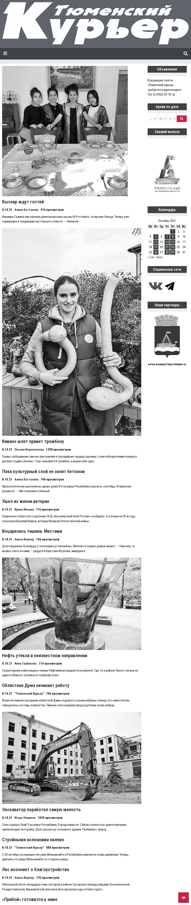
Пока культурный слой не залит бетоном (43, 471)
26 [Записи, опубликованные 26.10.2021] (155, 252)
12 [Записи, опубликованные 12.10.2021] (155, 242)
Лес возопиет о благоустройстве (35, 869)
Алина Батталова (26, 210)
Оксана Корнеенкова (29, 449)
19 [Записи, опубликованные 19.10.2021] (155, 247)
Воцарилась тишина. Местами (32, 531)
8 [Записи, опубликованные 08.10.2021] (173, 237)
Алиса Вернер (24, 539)
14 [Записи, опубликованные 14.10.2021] (167, 242)
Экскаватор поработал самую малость (41, 809)
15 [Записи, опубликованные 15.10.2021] (172, 242)
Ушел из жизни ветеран (25, 501)
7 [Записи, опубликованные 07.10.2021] (167, 237)
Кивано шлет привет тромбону (33, 441)
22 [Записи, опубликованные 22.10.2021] (172, 247)
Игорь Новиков (25, 818)
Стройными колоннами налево (33, 839)
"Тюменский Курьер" (29, 693)
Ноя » (159, 257)
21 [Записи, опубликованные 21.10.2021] (167, 247)
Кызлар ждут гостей (23, 201)
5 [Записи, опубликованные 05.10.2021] (156, 237)
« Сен (151, 257)
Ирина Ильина (24, 509)
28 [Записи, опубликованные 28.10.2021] (167, 252)
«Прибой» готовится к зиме (29, 899)
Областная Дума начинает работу (35, 685)
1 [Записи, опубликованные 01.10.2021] (173, 231)
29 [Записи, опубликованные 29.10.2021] (172, 252)
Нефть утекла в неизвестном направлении (44, 655)
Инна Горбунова (25, 663)
